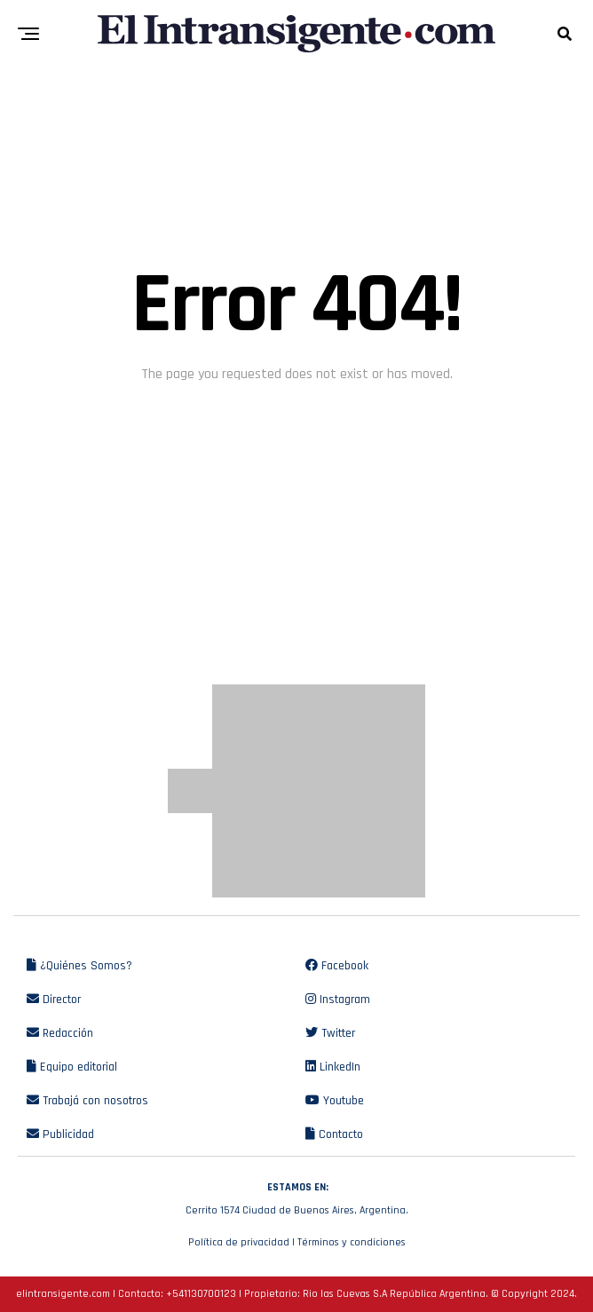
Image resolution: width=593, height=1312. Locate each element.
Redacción (60, 1033)
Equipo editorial (72, 1067)
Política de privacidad (238, 1242)
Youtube (334, 1101)
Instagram (337, 1000)
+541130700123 (201, 1293)
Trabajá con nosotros (87, 1101)
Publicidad (60, 1134)
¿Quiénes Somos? (79, 966)
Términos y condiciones (351, 1242)
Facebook (336, 966)
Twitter (330, 1033)
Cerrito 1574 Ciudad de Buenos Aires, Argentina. (296, 1196)
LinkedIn (332, 1067)
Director (54, 1000)
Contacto (334, 1134)
